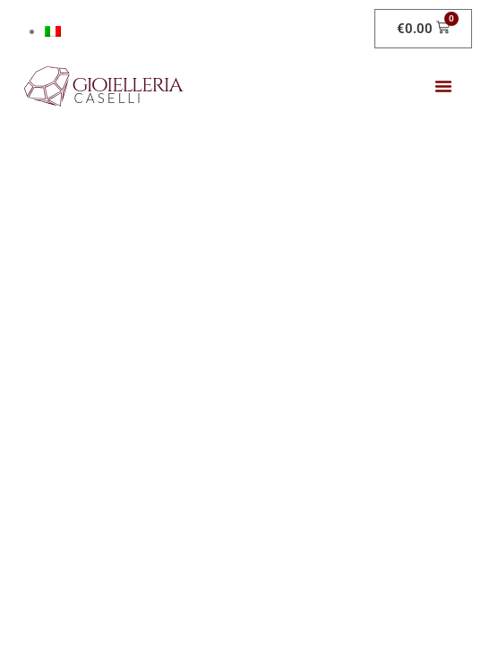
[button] (443, 86)
